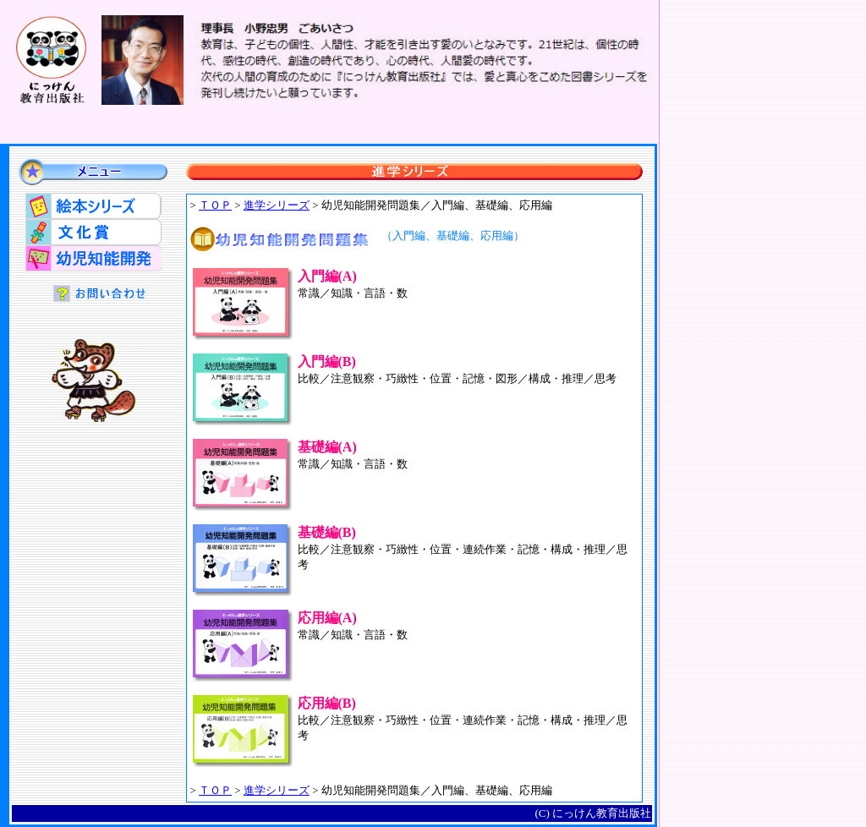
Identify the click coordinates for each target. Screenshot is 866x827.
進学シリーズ (277, 205)
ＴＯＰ (215, 205)
